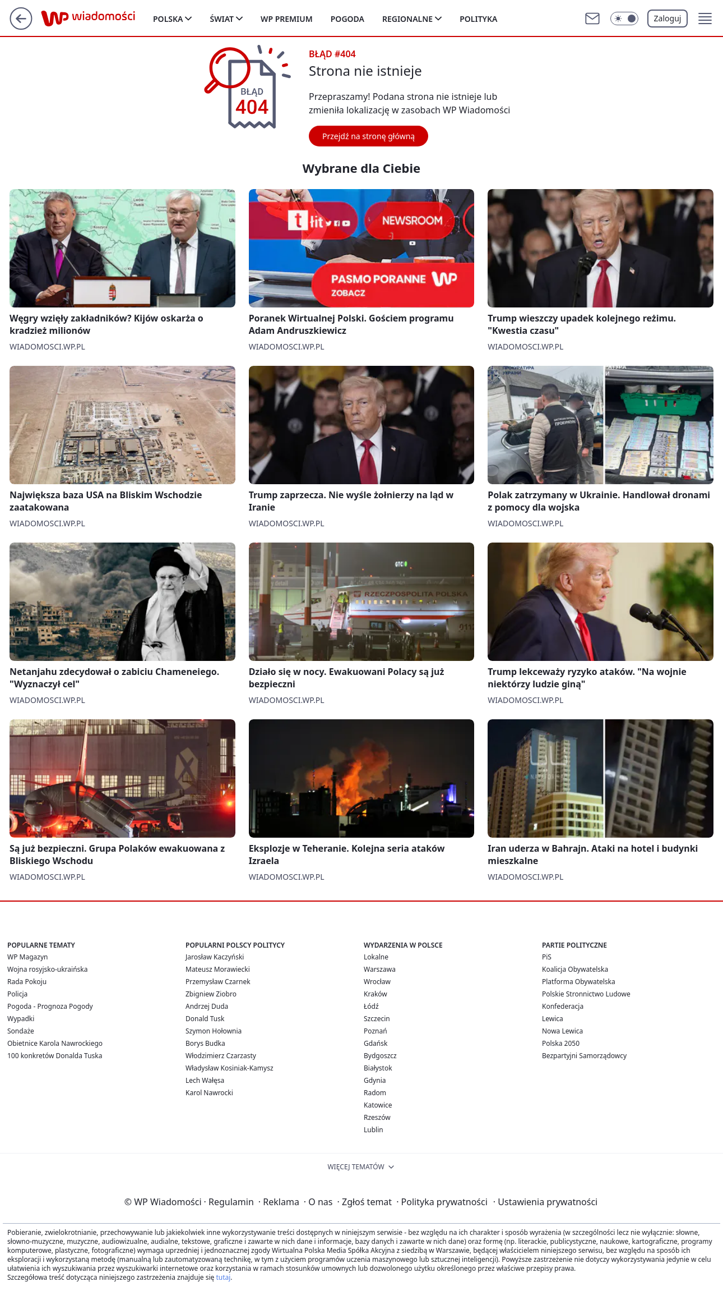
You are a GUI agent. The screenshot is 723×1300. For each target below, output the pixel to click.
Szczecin (377, 1018)
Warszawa (380, 969)
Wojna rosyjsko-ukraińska (47, 969)
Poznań (375, 1031)
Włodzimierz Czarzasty (221, 1055)
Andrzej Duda (207, 1006)
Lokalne (376, 957)
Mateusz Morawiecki (218, 969)
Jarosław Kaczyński (215, 957)
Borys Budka (205, 1043)
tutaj (223, 1277)
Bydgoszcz (380, 1055)
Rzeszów (377, 1117)
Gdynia (375, 1080)
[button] (705, 18)
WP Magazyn (27, 957)
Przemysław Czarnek (218, 981)
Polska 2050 (561, 1043)
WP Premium (287, 18)
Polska (168, 18)
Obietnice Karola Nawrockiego (55, 1043)
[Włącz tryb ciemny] (624, 18)
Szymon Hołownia (214, 1031)
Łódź (371, 1006)
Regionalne (407, 18)
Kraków (375, 994)
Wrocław (377, 981)
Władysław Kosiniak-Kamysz (230, 1068)
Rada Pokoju (27, 981)
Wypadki (20, 1018)
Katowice (378, 1105)
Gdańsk (375, 1043)
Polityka (478, 18)
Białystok (378, 1068)
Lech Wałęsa (205, 1080)
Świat (222, 18)
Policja (17, 994)
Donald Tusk (205, 1018)
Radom (375, 1092)
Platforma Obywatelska (578, 981)
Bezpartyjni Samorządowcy (584, 1055)
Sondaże (20, 1031)
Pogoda (347, 18)
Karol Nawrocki (209, 1092)
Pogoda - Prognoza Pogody (50, 1006)
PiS (546, 957)
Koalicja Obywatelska (575, 969)
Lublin (373, 1129)
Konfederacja (562, 1006)
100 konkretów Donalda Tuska (54, 1055)
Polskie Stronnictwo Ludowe (586, 994)
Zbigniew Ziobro (211, 994)
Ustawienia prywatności (545, 1202)
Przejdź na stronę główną (368, 136)
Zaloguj (668, 18)
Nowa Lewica (562, 1031)
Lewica (552, 1018)
